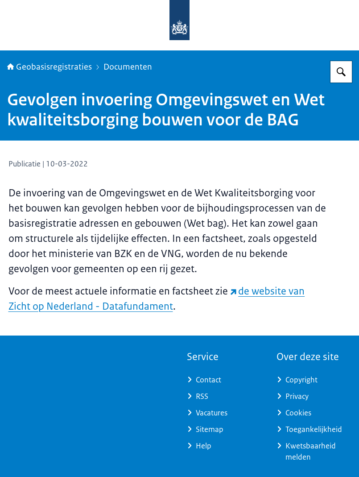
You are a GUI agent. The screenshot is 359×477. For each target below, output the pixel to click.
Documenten (127, 67)
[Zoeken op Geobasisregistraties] (341, 72)
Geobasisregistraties (49, 67)
